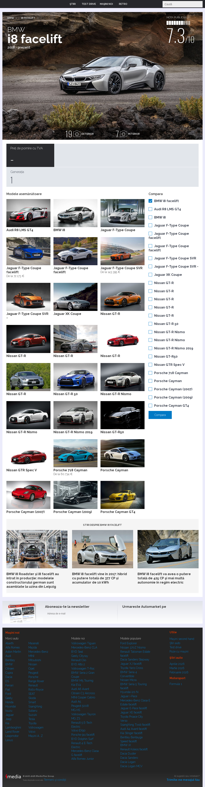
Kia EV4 (76, 684)
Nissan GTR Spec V (169, 365)
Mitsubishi (34, 660)
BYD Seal (77, 651)
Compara (160, 415)
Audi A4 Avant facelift (133, 728)
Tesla (31, 719)
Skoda (32, 698)
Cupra (9, 672)
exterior (79, 134)
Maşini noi (12, 632)
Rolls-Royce (35, 689)
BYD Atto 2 (78, 664)
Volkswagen (35, 727)
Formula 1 (176, 684)
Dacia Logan (128, 762)
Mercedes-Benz (38, 651)
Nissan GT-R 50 (166, 324)
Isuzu (8, 710)
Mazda (32, 647)
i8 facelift (28, 17)
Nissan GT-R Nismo (169, 332)
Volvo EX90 (78, 730)
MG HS (75, 710)
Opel (31, 668)
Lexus (9, 740)
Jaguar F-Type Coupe (171, 225)
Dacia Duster (128, 753)
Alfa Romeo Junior (82, 758)
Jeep (8, 719)
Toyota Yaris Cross (131, 668)
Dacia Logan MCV (131, 766)
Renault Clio (78, 660)
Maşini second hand (182, 638)
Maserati (33, 643)
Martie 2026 (177, 668)
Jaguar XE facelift (131, 712)
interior (128, 134)
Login (133, 4)
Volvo (31, 731)
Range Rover (36, 681)
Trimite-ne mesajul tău (183, 779)
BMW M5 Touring (82, 680)
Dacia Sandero (129, 757)
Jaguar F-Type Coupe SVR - (176, 266)
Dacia (8, 677)
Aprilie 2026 (177, 664)
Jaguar (9, 714)
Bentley (10, 660)
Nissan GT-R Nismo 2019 (173, 348)
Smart (32, 702)
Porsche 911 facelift (82, 734)
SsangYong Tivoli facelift (135, 724)
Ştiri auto (175, 643)
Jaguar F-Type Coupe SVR (175, 258)
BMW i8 (160, 217)
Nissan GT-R (164, 283)
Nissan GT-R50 (166, 356)
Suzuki (32, 714)
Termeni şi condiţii (55, 779)
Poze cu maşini (179, 651)
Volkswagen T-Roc (82, 668)
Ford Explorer (128, 643)
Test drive (175, 647)
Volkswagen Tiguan (83, 643)
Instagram (136, 614)
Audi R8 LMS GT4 (167, 209)
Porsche (33, 677)
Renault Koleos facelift (134, 749)
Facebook (126, 614)
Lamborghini (13, 727)
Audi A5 (76, 701)
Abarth (9, 643)
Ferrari (9, 685)
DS (7, 681)
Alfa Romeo (12, 647)
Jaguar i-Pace (128, 696)
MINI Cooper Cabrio (83, 697)
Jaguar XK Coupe (168, 275)
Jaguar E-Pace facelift (133, 708)
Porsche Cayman (168, 381)
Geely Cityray (79, 656)
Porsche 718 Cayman (171, 373)
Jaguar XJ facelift (131, 663)
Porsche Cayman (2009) (173, 397)
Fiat (7, 689)
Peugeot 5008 (80, 705)
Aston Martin (13, 651)
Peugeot (33, 672)
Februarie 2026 (179, 672)
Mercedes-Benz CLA (84, 647)
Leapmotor (12, 735)
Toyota (32, 723)
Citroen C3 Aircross (83, 693)
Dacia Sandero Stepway (134, 659)
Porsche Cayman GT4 (171, 406)
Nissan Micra (128, 680)
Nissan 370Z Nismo (133, 647)
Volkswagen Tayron (83, 714)
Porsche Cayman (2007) (173, 389)
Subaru (32, 710)
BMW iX (125, 745)
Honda (9, 702)
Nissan (32, 664)
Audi (8, 656)
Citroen (9, 668)
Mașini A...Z (35, 735)
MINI (31, 656)
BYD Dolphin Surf (82, 738)
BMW (10, 17)
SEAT (31, 693)
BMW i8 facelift (166, 201)
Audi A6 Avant (80, 689)
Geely (9, 698)
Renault (33, 685)
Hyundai (10, 706)
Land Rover (12, 731)
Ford (8, 693)
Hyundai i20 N (129, 692)
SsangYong (35, 706)
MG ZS (75, 718)
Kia (7, 723)
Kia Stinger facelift (131, 733)
